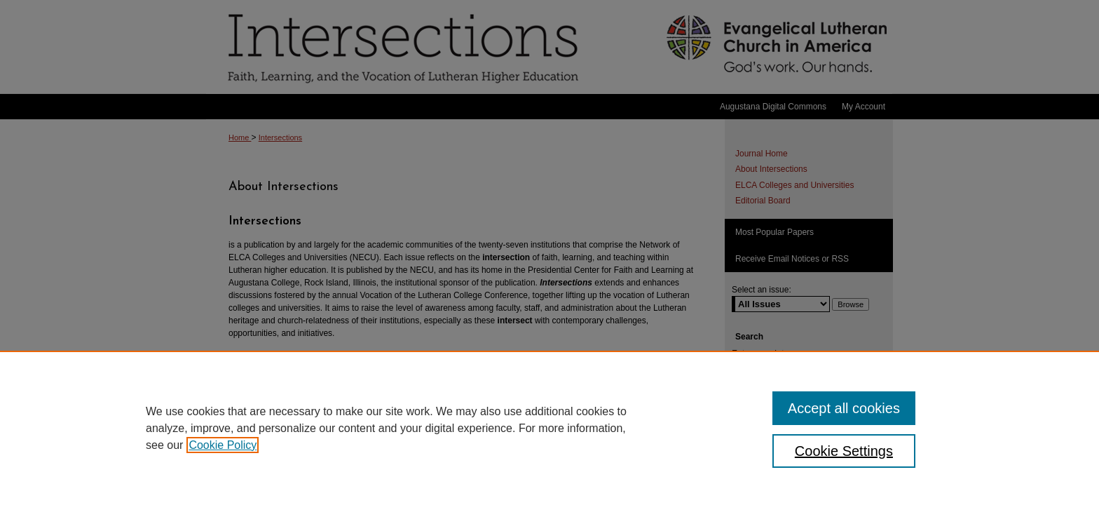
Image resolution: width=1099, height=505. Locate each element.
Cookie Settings (844, 451)
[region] (549, 428)
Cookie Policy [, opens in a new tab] (223, 445)
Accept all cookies (844, 408)
